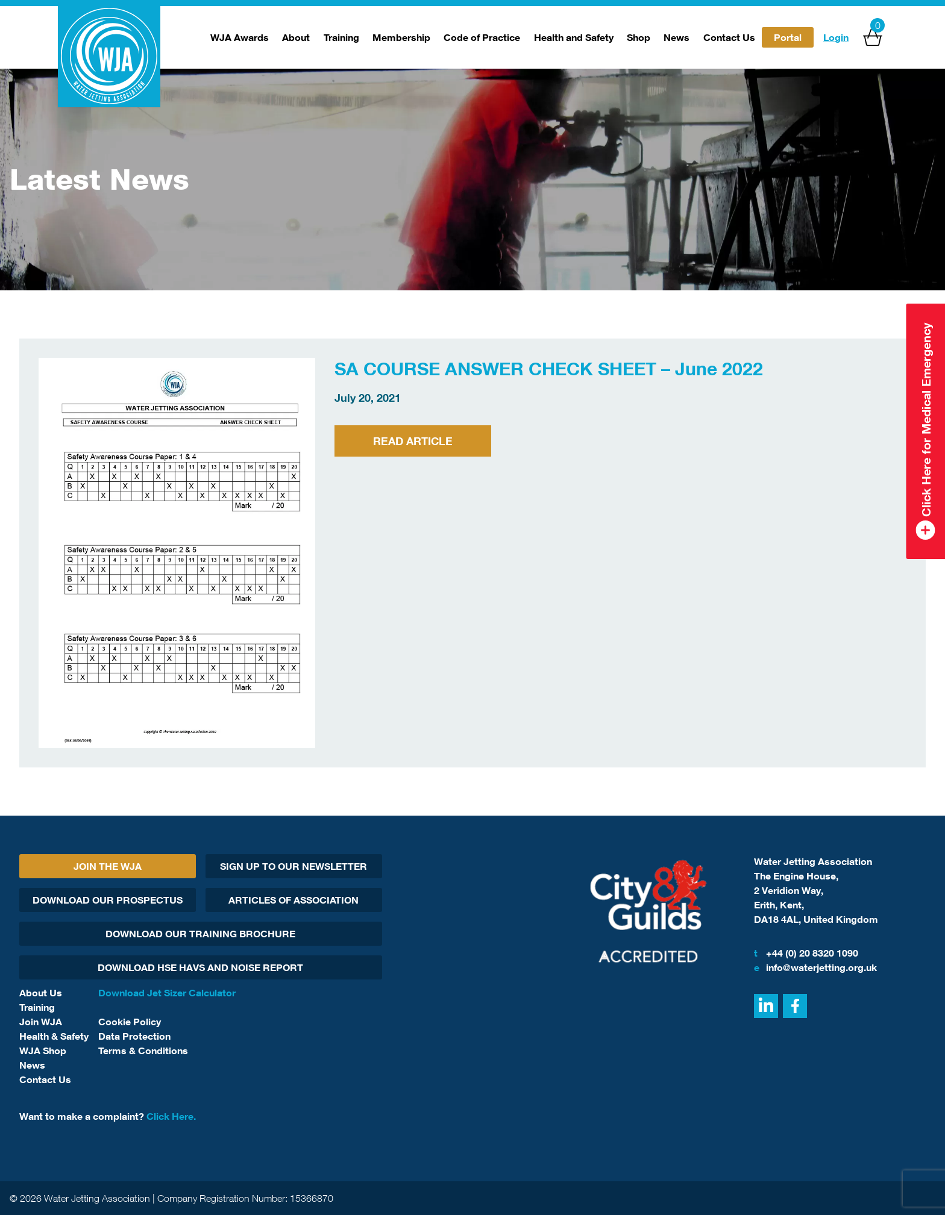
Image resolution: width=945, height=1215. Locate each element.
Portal (788, 37)
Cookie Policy (129, 1022)
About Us (40, 993)
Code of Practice (482, 37)
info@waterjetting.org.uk (815, 967)
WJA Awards (239, 37)
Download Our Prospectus (108, 900)
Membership (401, 37)
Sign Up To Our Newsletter (293, 866)
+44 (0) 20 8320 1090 (806, 953)
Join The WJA (108, 866)
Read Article (413, 441)
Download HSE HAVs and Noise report (200, 967)
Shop (638, 37)
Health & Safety (54, 1036)
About (296, 37)
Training (341, 37)
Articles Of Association (293, 900)
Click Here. (171, 1116)
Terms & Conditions (143, 1051)
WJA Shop (42, 1051)
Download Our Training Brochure (200, 934)
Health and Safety (574, 37)
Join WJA (40, 1022)
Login (836, 37)
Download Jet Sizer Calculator (167, 993)
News (676, 37)
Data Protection (134, 1036)
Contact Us (729, 37)
